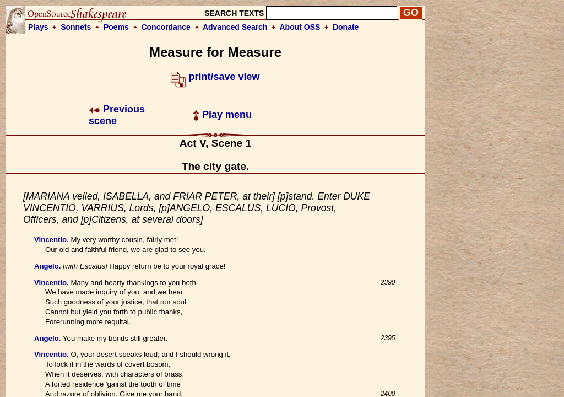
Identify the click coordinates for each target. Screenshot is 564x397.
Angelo (46, 266)
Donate (346, 27)
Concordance (165, 27)
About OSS (300, 27)
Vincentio (50, 239)
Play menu (222, 114)
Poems (116, 27)
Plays (38, 27)
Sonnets (76, 27)
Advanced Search (235, 27)
